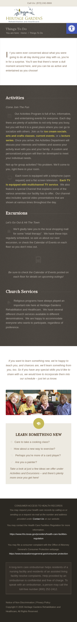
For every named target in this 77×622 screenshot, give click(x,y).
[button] (71, 28)
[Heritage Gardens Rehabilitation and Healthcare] (32, 14)
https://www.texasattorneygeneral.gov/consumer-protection (38, 553)
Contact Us (38, 519)
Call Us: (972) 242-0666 (39, 3)
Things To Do (16, 29)
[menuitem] (39, 3)
